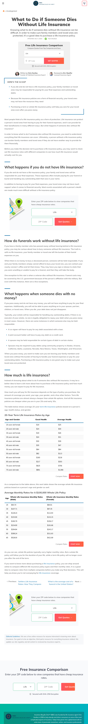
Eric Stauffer (67, 73)
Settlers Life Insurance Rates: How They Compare (29, 582)
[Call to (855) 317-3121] (84, 3)
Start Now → (76, 476)
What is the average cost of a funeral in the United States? (60, 582)
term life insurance (48, 407)
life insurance (49, 563)
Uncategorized (11, 11)
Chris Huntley (33, 73)
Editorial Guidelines (13, 636)
